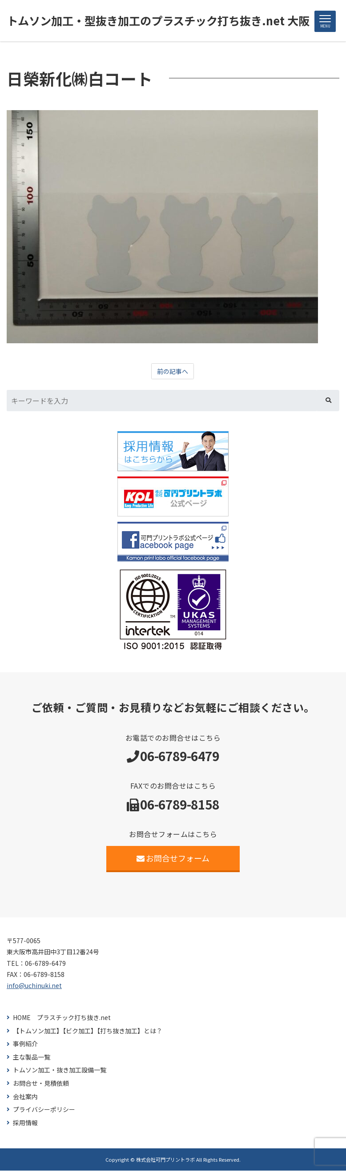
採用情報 (25, 1123)
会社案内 (25, 1097)
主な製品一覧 (31, 1057)
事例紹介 (25, 1044)
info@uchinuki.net (34, 985)
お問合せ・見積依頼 (41, 1084)
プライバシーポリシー (44, 1110)
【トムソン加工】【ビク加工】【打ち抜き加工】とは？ (87, 1031)
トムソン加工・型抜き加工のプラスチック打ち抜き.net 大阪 (164, 20)
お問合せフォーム (173, 858)
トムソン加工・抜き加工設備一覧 (59, 1070)
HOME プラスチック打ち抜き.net (62, 1018)
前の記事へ (172, 371)
